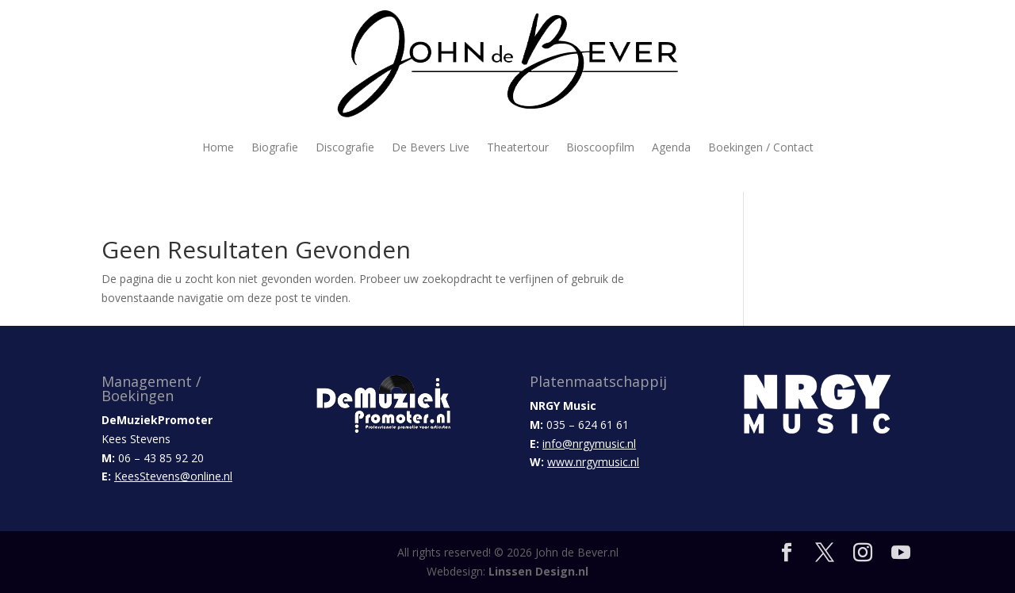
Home (218, 147)
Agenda (671, 147)
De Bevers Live (430, 147)
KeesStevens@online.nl (173, 476)
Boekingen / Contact (761, 147)
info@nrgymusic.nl (589, 443)
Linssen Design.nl (538, 571)
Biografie (274, 147)
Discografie (345, 147)
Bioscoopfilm (600, 147)
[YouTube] (900, 553)
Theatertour (518, 147)
